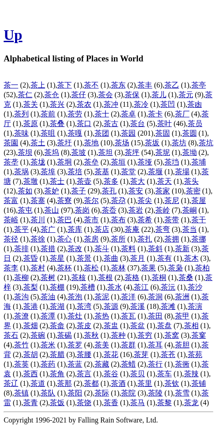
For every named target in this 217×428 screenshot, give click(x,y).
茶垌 (64, 162)
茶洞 (155, 297)
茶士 (57, 181)
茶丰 (145, 85)
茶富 (11, 200)
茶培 (75, 172)
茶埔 (198, 162)
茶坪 (132, 152)
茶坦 (105, 152)
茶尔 (91, 200)
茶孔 (109, 191)
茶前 (48, 114)
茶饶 (84, 402)
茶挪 (198, 239)
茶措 (48, 248)
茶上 (38, 85)
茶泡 (75, 297)
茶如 (25, 191)
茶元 (186, 95)
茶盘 (164, 325)
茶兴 (57, 104)
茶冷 (141, 104)
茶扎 (145, 239)
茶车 (164, 374)
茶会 (105, 95)
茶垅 (38, 162)
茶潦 (21, 316)
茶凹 (167, 104)
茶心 (64, 239)
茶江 (141, 287)
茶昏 (30, 258)
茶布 (118, 220)
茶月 (137, 258)
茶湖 (57, 306)
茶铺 (198, 383)
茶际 (102, 393)
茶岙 (109, 210)
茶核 (78, 277)
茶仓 (51, 95)
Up (13, 35)
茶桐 (159, 277)
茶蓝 (75, 364)
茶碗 (38, 335)
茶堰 (155, 172)
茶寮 (64, 200)
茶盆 (137, 325)
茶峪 (11, 220)
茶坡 (78, 152)
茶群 (128, 345)
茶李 (11, 268)
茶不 (91, 85)
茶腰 (84, 354)
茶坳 (189, 152)
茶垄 (11, 162)
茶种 (118, 335)
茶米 (48, 345)
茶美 (102, 345)
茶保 (132, 95)
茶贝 (137, 374)
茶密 (193, 191)
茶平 (21, 229)
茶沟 (21, 297)
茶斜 (155, 248)
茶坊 (179, 143)
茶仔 (78, 95)
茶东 (118, 85)
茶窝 (171, 335)
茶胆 (182, 345)
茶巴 (64, 220)
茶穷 (145, 335)
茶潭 (48, 316)
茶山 (51, 210)
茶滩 (168, 306)
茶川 (38, 220)
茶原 (30, 123)
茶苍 (168, 354)
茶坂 (152, 143)
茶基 (102, 172)
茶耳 (155, 345)
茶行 (155, 364)
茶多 (111, 181)
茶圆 (189, 133)
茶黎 (164, 402)
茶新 (182, 248)
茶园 (128, 133)
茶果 (148, 268)
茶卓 (128, 114)
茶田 (155, 316)
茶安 (135, 191)
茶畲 (57, 325)
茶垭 (145, 162)
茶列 (21, 114)
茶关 (30, 104)
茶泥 (102, 297)
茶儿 (159, 95)
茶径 (11, 239)
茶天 (164, 181)
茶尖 (145, 200)
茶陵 (155, 393)
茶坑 (206, 143)
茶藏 (102, 364)
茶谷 (111, 374)
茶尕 (118, 200)
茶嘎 (75, 133)
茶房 (91, 239)
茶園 (11, 143)
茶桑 (186, 277)
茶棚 (57, 287)
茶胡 (30, 354)
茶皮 (84, 325)
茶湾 (84, 306)
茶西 (30, 374)
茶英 (21, 364)
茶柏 (202, 268)
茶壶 (84, 181)
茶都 (91, 383)
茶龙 (191, 402)
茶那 (64, 383)
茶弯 (162, 229)
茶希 (145, 220)
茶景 (84, 258)
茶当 (189, 229)
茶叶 (164, 123)
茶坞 (51, 152)
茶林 (118, 268)
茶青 (30, 402)
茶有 (164, 258)
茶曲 (111, 258)
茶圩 (64, 143)
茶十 (102, 114)
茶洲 (182, 297)
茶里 (145, 383)
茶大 (137, 181)
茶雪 (182, 393)
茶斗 (102, 248)
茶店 (102, 229)
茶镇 (21, 393)
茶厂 (182, 114)
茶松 (91, 268)
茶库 (75, 229)
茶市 (91, 220)
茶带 (171, 220)
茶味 (21, 133)
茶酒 (118, 383)
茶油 (48, 297)
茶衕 (182, 364)
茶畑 (30, 325)
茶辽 (11, 383)
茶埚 (21, 172)
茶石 (11, 335)
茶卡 (155, 114)
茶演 (195, 306)
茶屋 (198, 200)
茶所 (118, 239)
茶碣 (64, 335)
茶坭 (162, 152)
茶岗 (82, 210)
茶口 (84, 123)
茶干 (198, 220)
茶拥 (171, 239)
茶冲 (111, 104)
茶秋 (91, 335)
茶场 (122, 143)
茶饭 (57, 402)
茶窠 (198, 335)
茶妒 (51, 191)
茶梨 (30, 287)
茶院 (128, 393)
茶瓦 (128, 316)
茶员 (195, 123)
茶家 (162, 191)
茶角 (57, 374)
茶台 (137, 123)
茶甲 (182, 316)
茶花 (111, 354)
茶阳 (75, 393)
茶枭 (175, 268)
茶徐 (38, 239)
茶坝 (25, 152)
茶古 (111, 123)
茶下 (64, 85)
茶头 (191, 181)
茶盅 (111, 325)
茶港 (30, 306)
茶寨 (38, 200)
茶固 (162, 133)
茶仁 (25, 95)
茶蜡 (128, 364)
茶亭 (198, 85)
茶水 (114, 287)
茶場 (182, 172)
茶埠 (48, 172)
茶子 (78, 191)
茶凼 (194, 104)
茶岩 (135, 210)
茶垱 (171, 162)
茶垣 (118, 162)
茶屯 (25, 210)
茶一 (11, 85)
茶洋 (128, 297)
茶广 (48, 229)
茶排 (21, 248)
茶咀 (48, 133)
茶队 (48, 393)
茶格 (132, 277)
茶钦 (171, 383)
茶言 (84, 374)
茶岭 (162, 210)
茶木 (191, 258)
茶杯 (64, 268)
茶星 (57, 258)
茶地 (91, 143)
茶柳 (21, 277)
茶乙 (171, 85)
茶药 (48, 364)
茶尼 (171, 200)
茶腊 (57, 354)
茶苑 (195, 354)
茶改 (75, 248)
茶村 (38, 268)
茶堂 (128, 172)
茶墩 (30, 181)
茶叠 (57, 123)
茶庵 (132, 229)
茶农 (84, 104)
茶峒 (189, 210)
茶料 (128, 248)
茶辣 (191, 374)
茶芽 (141, 354)
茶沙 (195, 287)
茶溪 (137, 306)
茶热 (102, 316)
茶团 (102, 133)
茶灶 (75, 316)
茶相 (191, 325)
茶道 (38, 383)
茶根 (105, 277)
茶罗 (75, 345)
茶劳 (75, 114)
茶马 (137, 402)
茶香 (111, 402)
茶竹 (21, 345)
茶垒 (91, 162)
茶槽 (87, 287)
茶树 (48, 277)
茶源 (111, 306)
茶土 (38, 143)
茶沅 (168, 287)
